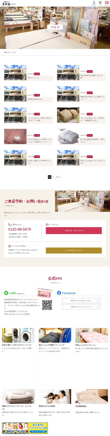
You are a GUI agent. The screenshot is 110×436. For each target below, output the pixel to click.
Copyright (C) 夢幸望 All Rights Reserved (53, 433)
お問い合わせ (93, 404)
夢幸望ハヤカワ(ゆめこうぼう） (81, 300)
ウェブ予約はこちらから (74, 250)
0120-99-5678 (19, 229)
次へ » (58, 177)
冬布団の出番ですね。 (36, 99)
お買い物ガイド (94, 408)
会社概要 (91, 401)
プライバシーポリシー (96, 415)
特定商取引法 (93, 411)
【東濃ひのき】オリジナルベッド (81, 307)
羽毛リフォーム (33, 78)
